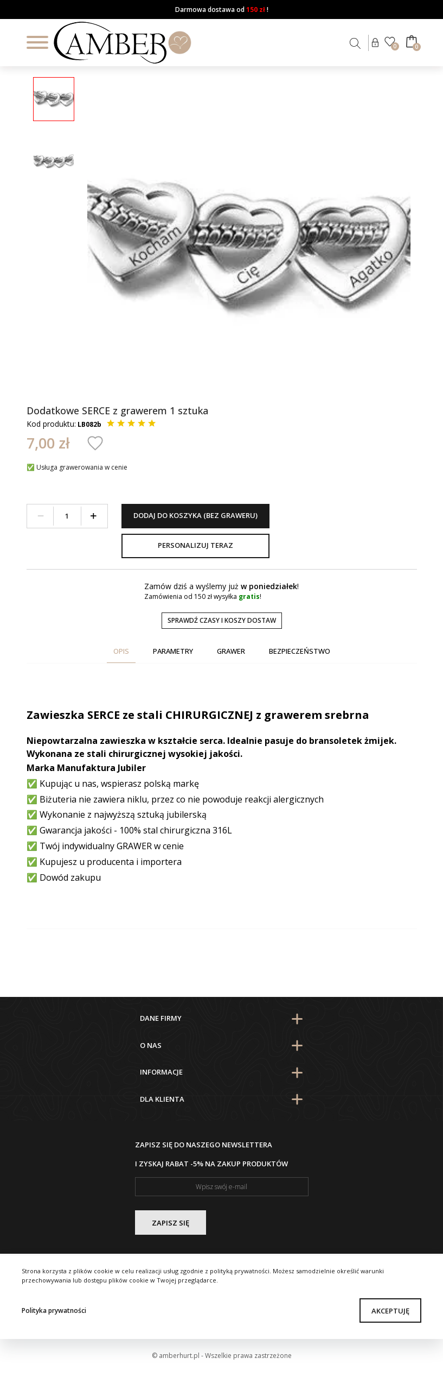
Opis (121, 651)
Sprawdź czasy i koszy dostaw (222, 620)
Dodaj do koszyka (195, 515)
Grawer (231, 651)
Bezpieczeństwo (299, 651)
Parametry (173, 651)
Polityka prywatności (54, 1310)
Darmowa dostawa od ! (221, 9)
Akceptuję (390, 1311)
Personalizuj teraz (195, 545)
